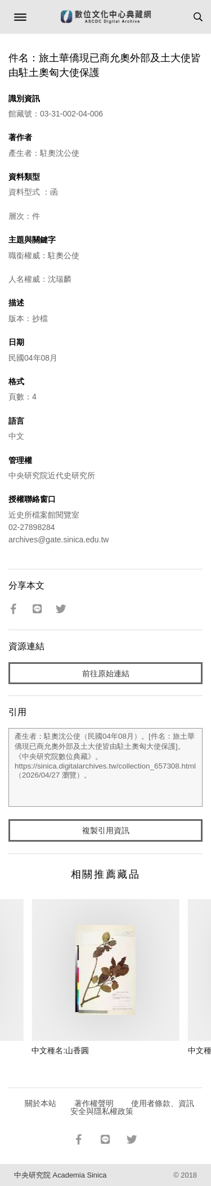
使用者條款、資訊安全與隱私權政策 (132, 1107)
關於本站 (40, 1103)
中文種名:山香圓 (60, 1050)
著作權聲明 (94, 1103)
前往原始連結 (105, 673)
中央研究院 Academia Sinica (60, 1175)
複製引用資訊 (105, 830)
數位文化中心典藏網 (106, 17)
